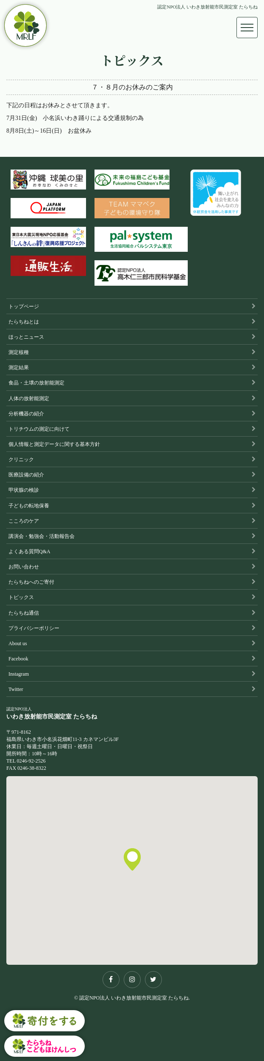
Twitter (15, 689)
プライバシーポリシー (33, 628)
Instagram (18, 674)
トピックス (21, 597)
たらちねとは (23, 322)
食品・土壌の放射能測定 (36, 383)
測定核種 (18, 352)
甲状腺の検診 (23, 490)
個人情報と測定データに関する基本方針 (54, 444)
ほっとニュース (26, 337)
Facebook (18, 659)
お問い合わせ (23, 567)
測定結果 (18, 367)
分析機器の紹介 (26, 414)
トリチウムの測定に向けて (38, 429)
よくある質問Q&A (29, 551)
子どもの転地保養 (28, 506)
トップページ (23, 306)
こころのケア (23, 521)
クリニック (21, 459)
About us (17, 643)
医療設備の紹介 (26, 475)
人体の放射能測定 (28, 398)
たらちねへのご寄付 (31, 582)
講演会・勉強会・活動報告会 (41, 536)
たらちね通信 (23, 613)
